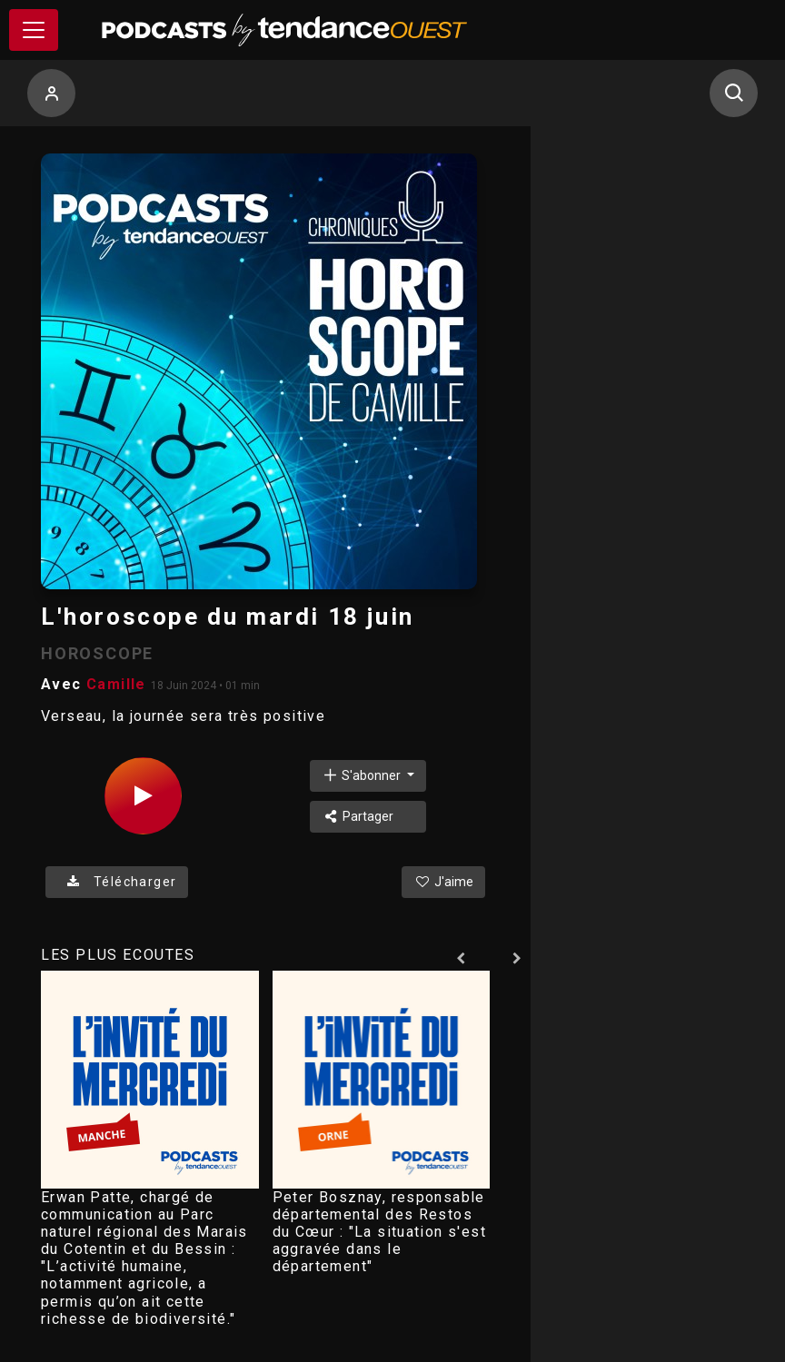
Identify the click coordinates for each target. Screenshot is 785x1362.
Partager (357, 816)
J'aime (443, 881)
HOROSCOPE (97, 653)
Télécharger (116, 881)
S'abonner (362, 775)
